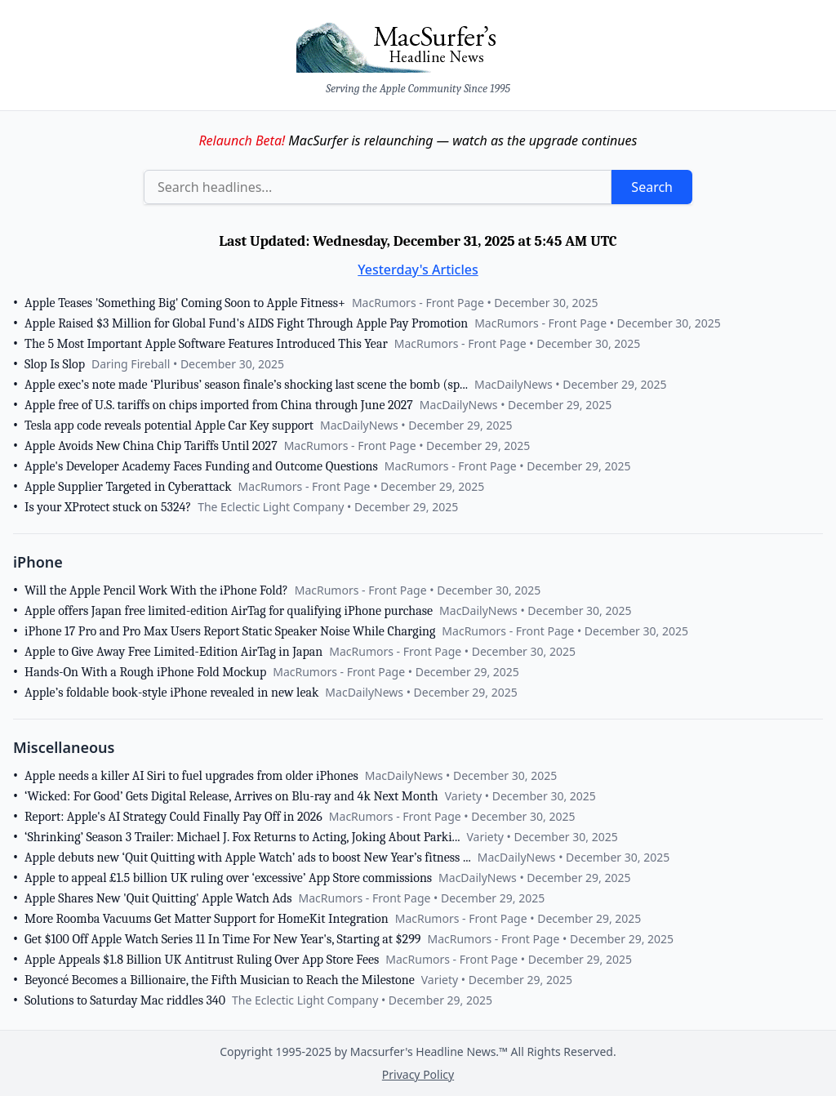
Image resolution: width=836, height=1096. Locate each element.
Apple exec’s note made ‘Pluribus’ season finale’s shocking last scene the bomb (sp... (246, 384)
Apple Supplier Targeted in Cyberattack (128, 486)
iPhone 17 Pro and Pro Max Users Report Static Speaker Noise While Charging (229, 631)
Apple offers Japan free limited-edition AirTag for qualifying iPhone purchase (228, 611)
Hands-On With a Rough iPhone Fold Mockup (145, 672)
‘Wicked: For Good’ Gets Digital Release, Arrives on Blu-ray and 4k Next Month (231, 796)
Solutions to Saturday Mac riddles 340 (124, 1000)
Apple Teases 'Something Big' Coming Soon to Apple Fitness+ (184, 303)
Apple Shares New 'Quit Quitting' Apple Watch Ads (158, 898)
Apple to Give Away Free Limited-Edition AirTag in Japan (173, 651)
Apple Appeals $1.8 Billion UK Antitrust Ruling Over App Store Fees (201, 959)
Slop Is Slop (54, 364)
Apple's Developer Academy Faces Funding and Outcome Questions (201, 466)
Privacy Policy (418, 1074)
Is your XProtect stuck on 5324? (107, 507)
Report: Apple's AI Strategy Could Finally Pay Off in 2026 (173, 816)
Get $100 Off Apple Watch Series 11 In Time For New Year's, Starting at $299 (222, 939)
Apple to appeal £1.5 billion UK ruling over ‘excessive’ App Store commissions (228, 878)
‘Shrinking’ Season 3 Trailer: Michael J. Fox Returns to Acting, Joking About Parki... (242, 837)
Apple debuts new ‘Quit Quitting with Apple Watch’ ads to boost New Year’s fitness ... (247, 857)
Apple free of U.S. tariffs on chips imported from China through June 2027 (218, 405)
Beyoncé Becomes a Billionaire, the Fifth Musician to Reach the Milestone (219, 980)
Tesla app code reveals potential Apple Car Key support (169, 425)
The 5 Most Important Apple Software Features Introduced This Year (206, 343)
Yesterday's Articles (418, 269)
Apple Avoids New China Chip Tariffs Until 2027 (151, 446)
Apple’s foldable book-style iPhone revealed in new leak (171, 692)
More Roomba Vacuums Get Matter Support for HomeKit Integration (206, 918)
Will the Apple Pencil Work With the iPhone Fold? (156, 590)
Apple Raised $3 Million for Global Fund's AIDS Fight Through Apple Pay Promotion (246, 323)
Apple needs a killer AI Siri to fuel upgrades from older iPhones (191, 776)
